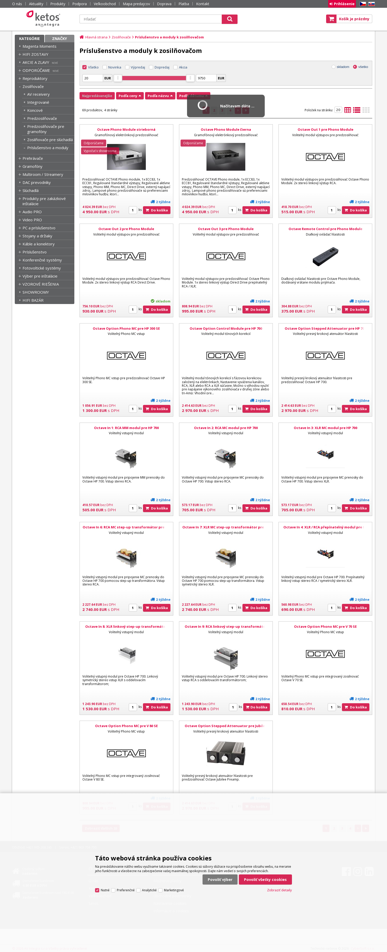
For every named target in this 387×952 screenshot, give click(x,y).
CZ (362, 4)
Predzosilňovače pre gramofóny (45, 129)
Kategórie (29, 38)
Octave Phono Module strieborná (126, 129)
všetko (363, 67)
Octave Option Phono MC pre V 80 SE (126, 725)
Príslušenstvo (35, 251)
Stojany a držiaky (37, 235)
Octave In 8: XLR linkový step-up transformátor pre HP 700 (126, 628)
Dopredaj (162, 67)
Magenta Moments (39, 46)
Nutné (105, 890)
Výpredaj (138, 67)
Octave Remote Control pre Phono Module (325, 228)
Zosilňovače (33, 86)
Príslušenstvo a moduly (47, 147)
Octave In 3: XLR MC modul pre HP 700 (325, 427)
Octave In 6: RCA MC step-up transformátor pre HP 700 (126, 529)
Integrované (38, 102)
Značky (59, 38)
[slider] (117, 78)
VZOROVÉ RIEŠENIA (41, 284)
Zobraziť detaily (279, 890)
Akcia (183, 67)
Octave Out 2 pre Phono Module (126, 228)
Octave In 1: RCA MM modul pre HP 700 (126, 427)
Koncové (35, 110)
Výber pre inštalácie (40, 276)
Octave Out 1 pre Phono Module (325, 129)
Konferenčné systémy (42, 260)
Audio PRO (32, 211)
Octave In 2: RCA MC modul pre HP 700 (226, 427)
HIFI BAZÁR (33, 300)
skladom (343, 67)
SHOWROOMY (36, 292)
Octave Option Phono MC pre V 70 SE (325, 626)
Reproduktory (35, 78)
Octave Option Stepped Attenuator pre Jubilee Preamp (226, 728)
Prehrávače (33, 158)
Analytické (149, 890)
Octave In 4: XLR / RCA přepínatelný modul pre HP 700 (325, 529)
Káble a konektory (39, 243)
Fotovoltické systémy (42, 268)
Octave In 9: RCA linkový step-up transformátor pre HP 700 (226, 628)
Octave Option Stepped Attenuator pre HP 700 (325, 328)
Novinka (114, 67)
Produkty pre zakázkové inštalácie (44, 201)
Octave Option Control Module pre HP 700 (226, 328)
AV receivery (38, 94)
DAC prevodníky (37, 182)
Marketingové (174, 890)
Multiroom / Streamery (43, 174)
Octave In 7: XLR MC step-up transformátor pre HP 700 (225, 529)
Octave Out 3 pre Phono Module (226, 228)
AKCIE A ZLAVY (36, 62)
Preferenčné (126, 890)
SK (371, 4)
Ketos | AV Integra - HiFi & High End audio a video (44, 18)
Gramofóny (32, 166)
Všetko (93, 67)
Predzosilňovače (42, 118)
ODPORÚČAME (36, 70)
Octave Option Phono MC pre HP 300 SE (126, 328)
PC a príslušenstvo (39, 227)
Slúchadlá (31, 190)
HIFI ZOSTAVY (35, 54)
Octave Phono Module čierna (226, 129)
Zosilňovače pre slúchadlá (50, 139)
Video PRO (32, 219)
